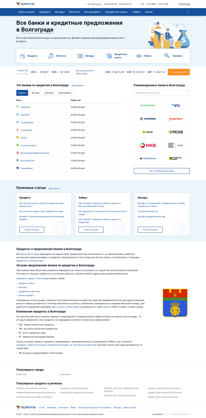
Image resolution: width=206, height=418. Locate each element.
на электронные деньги (82, 344)
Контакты (63, 407)
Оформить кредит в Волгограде (32, 278)
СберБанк (23, 107)
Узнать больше (31, 229)
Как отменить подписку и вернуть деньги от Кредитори (100, 221)
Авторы (117, 407)
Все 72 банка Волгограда (162, 170)
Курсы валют (27, 12)
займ (106, 306)
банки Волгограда (30, 253)
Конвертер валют (179, 72)
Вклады (60, 12)
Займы (136, 12)
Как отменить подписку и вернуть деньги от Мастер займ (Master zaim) (100, 205)
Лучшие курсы (94, 4)
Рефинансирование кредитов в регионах (36, 392)
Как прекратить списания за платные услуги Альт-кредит (103, 213)
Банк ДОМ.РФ (25, 160)
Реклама (51, 407)
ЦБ (142, 4)
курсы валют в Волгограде (65, 306)
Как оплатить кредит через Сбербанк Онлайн (41, 211)
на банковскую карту (58, 344)
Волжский (21, 374)
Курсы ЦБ (22, 70)
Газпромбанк (25, 122)
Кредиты (45, 12)
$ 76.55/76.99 (110, 4)
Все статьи (54, 188)
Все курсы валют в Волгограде (85, 72)
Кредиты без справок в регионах (120, 395)
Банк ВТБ (23, 114)
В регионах (65, 374)
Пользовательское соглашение (94, 407)
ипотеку (23, 287)
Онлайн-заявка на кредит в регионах (34, 396)
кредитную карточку (29, 291)
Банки (148, 12)
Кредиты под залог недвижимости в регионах (121, 390)
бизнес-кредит (26, 295)
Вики (73, 407)
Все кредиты (78, 85)
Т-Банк (21, 137)
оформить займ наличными (31, 344)
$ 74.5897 (151, 4)
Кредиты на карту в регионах (74, 388)
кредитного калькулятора (29, 260)
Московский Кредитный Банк (32, 152)
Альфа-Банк (24, 130)
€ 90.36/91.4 (125, 4)
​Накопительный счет (148, 211)
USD (34, 72)
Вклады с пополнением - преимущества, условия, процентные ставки (161, 205)
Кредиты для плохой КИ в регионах (165, 392)
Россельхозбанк (26, 145)
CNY (149, 72)
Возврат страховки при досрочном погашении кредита (41, 218)
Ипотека (74, 12)
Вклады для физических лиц (151, 216)
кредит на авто (26, 283)
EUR (55, 72)
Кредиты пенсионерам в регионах (164, 388)
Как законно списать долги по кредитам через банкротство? (41, 205)
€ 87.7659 (163, 4)
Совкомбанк (24, 168)
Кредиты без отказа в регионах (163, 396)
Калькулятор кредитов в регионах (76, 392)
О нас (42, 407)
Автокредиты (92, 12)
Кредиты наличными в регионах (31, 388)
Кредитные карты (116, 12)
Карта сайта (130, 407)
